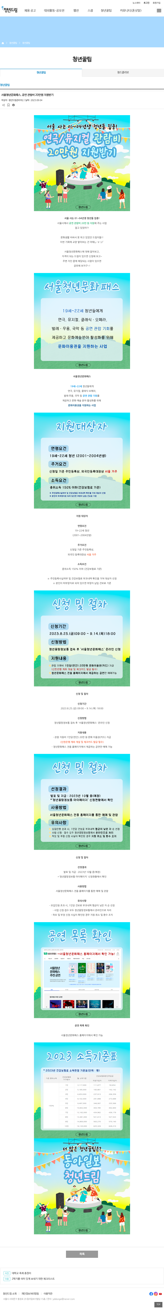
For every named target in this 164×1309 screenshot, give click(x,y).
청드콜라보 (123, 72)
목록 (82, 1254)
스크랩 (8, 105)
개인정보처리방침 (30, 1293)
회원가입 (156, 3)
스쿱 (90, 10)
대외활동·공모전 (54, 10)
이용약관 (48, 1293)
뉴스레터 (136, 3)
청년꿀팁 (106, 10)
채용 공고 (30, 10)
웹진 (76, 10)
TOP (158, 1304)
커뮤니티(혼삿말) (131, 10)
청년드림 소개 (9, 1293)
